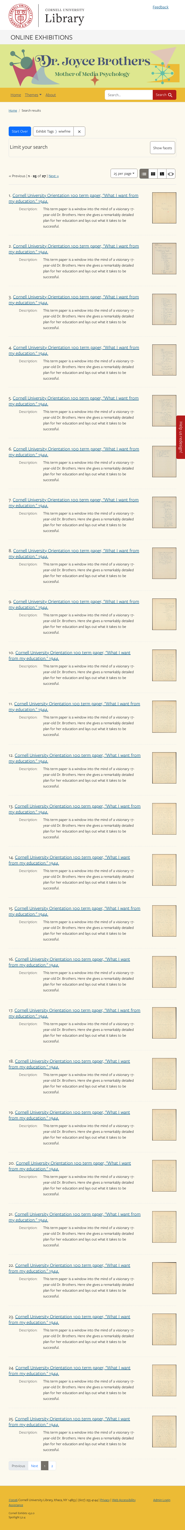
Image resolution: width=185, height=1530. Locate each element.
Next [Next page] (34, 1465)
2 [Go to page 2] (52, 1465)
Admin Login (161, 1500)
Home (16, 94)
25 (123, 173)
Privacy (105, 1500)
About (51, 94)
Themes (31, 94)
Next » (54, 175)
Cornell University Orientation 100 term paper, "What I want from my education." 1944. (74, 198)
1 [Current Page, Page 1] (44, 1465)
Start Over (20, 131)
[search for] (129, 95)
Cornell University (21, 16)
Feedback (161, 7)
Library (64, 16)
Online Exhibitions (42, 37)
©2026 (13, 1500)
